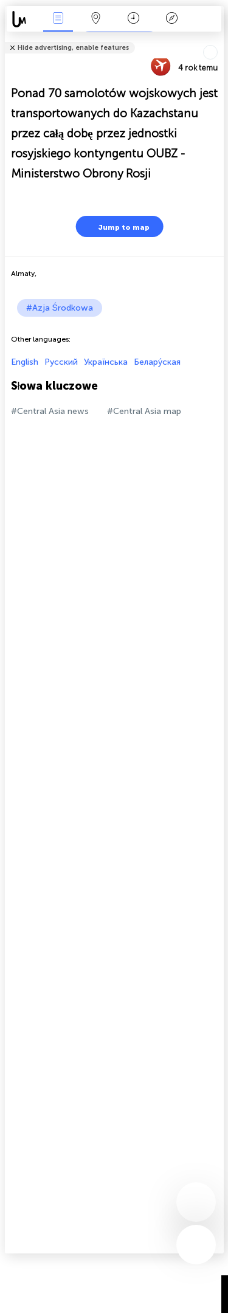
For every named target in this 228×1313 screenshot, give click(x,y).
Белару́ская (157, 362)
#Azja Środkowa (59, 308)
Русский (61, 362)
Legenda (171, 19)
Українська (106, 362)
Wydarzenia (58, 19)
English (24, 362)
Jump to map (116, 226)
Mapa (96, 19)
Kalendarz (133, 19)
